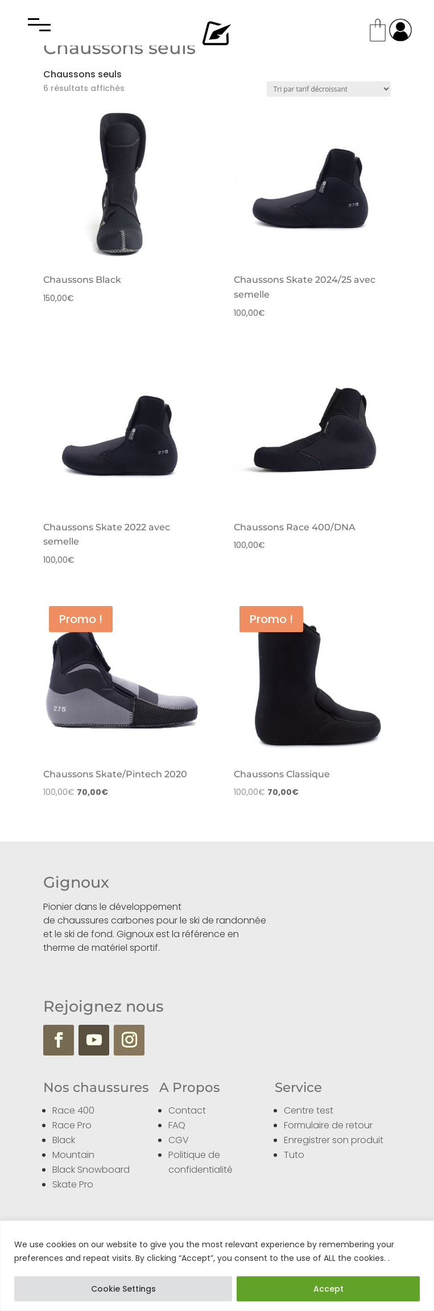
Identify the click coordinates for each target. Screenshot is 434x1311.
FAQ (176, 1125)
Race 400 (73, 1110)
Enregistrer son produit (333, 1140)
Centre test (308, 1110)
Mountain (73, 1154)
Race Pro (72, 1125)
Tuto (294, 1154)
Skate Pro (72, 1184)
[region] (217, 1266)
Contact (187, 1110)
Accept (328, 1288)
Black (63, 1140)
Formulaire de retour (328, 1125)
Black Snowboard (91, 1169)
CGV (178, 1140)
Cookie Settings (123, 1288)
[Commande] (329, 89)
